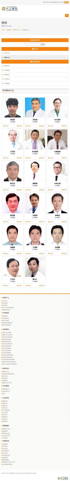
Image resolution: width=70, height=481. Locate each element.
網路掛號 (19, 126)
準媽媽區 (5, 313)
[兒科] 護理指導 (6, 353)
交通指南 (4, 457)
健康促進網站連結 (6, 357)
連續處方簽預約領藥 (7, 374)
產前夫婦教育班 (6, 325)
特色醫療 (5, 386)
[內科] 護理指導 (6, 350)
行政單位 (6, 79)
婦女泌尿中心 (5, 391)
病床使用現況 (5, 455)
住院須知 (4, 448)
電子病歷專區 (5, 410)
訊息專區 (5, 398)
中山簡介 (4, 301)
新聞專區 (4, 421)
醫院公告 (4, 403)
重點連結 (4, 417)
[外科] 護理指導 (6, 348)
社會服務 (6, 83)
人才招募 (4, 412)
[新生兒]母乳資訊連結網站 (9, 364)
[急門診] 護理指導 (6, 337)
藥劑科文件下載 (6, 383)
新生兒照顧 (5, 320)
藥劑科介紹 (5, 371)
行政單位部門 (5, 435)
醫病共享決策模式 (6, 335)
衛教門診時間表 (6, 332)
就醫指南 (5, 441)
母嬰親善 (4, 316)
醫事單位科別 (5, 433)
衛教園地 (5, 329)
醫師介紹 (6, 57)
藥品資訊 (5, 368)
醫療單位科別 (16, 30)
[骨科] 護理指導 (6, 346)
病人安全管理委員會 (7, 307)
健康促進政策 (5, 310)
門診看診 (4, 446)
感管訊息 (4, 414)
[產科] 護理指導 (6, 341)
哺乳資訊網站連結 (6, 323)
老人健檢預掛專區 (6, 464)
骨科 (3, 393)
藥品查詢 (4, 376)
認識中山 (5, 297)
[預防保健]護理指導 (7, 355)
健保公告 (4, 405)
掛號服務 (4, 444)
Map (66, 2)
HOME (3, 30)
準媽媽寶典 (5, 318)
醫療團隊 (9, 30)
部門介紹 (6, 53)
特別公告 (4, 419)
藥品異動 (4, 378)
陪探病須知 (5, 451)
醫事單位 (6, 74)
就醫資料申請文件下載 (8, 462)
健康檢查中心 (5, 389)
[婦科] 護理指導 (6, 339)
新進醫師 (6, 70)
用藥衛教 (4, 380)
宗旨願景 (4, 303)
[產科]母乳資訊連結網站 (8, 362)
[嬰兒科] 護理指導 (6, 344)
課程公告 (4, 408)
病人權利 (4, 453)
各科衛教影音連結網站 (8, 359)
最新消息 (4, 401)
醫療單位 (6, 66)
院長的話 (4, 305)
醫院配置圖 (5, 460)
